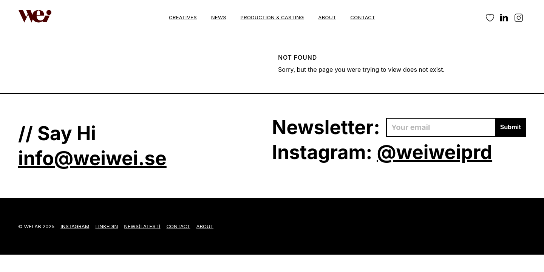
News (218, 17)
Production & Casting (272, 17)
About (327, 17)
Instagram (74, 226)
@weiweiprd (434, 152)
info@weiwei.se (92, 158)
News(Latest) (142, 226)
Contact (362, 17)
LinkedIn (106, 226)
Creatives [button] (183, 17)
